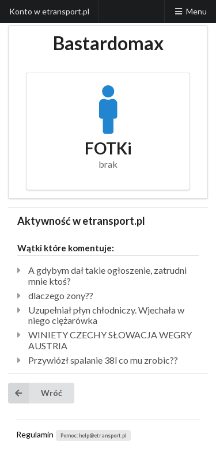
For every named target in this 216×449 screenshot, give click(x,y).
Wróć (35, 393)
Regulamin (35, 434)
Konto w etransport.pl (49, 11)
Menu (190, 11)
